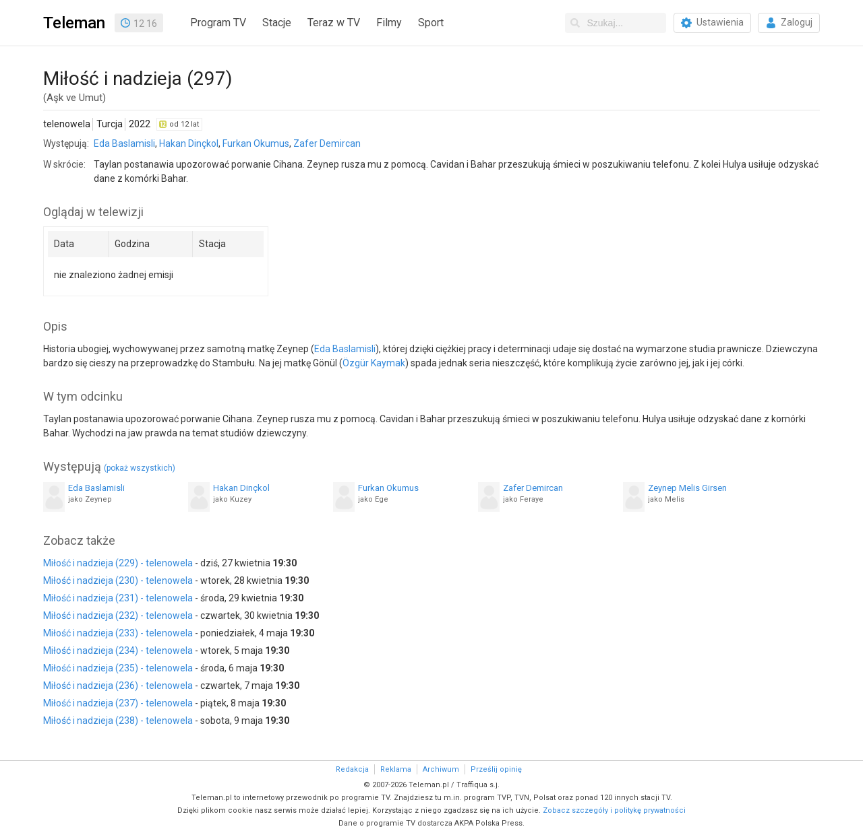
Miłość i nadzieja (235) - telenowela (118, 668)
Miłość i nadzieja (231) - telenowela (118, 598)
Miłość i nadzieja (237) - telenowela (118, 703)
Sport (431, 22)
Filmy (389, 22)
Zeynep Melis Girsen (687, 488)
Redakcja (352, 769)
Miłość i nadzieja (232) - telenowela (118, 615)
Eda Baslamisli (124, 143)
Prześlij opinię (496, 769)
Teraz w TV (333, 22)
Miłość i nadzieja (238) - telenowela (118, 720)
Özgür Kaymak (374, 363)
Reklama (395, 769)
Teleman (74, 22)
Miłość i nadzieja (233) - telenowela (118, 633)
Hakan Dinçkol (188, 143)
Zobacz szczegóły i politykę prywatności (614, 810)
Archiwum (441, 769)
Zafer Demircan (327, 143)
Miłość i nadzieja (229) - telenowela (118, 563)
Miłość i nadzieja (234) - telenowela (118, 650)
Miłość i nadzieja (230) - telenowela (118, 580)
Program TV (218, 22)
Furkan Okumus (255, 143)
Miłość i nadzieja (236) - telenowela (118, 685)
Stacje (276, 22)
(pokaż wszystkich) (139, 468)
